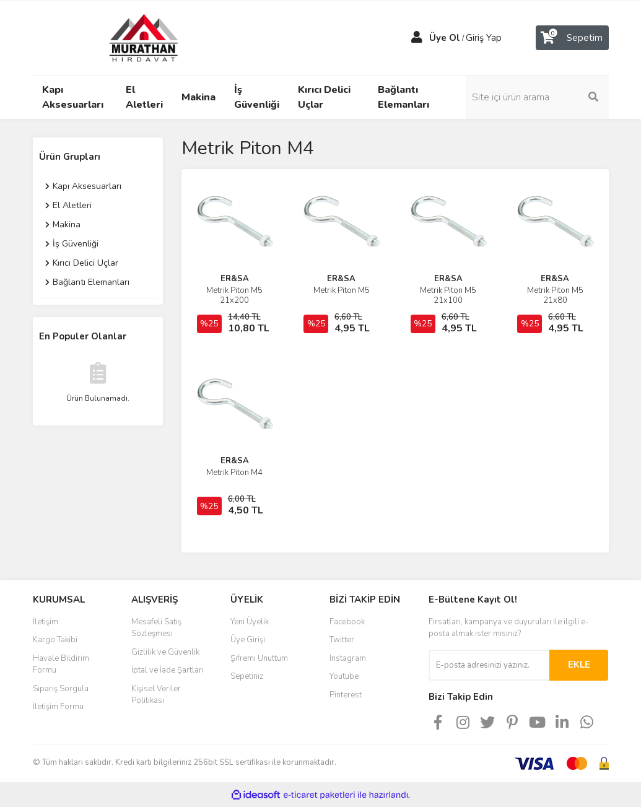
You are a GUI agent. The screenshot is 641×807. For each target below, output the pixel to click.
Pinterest (345, 694)
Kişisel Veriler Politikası (156, 695)
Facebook (347, 621)
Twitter (341, 639)
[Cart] (572, 37)
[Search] (544, 97)
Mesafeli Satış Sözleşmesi (156, 628)
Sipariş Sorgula (61, 688)
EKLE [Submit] (579, 664)
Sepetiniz (246, 676)
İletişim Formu (58, 706)
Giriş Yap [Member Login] (484, 38)
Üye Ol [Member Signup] (444, 38)
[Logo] (132, 37)
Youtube (344, 676)
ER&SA (234, 278)
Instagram (347, 658)
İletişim (45, 621)
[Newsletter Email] (489, 665)
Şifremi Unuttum (259, 658)
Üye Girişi (247, 639)
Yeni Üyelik (249, 621)
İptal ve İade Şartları (167, 670)
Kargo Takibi (55, 639)
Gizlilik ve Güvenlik (165, 652)
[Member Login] (416, 37)
